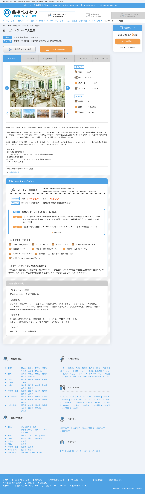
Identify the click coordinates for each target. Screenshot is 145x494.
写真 (65, 58)
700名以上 (96, 405)
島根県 (30, 396)
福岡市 (32, 452)
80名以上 (100, 399)
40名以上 (65, 399)
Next (68, 88)
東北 (10, 385)
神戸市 (42, 435)
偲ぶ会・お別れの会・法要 (71, 376)
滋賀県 (23, 373)
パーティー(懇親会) (67, 368)
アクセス (83, 58)
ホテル (62, 451)
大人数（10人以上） (84, 396)
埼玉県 (44, 368)
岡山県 (37, 396)
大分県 (23, 408)
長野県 (30, 394)
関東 (10, 368)
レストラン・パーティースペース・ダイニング (83, 451)
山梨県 (23, 394)
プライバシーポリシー (78, 480)
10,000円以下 (87, 428)
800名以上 (106, 405)
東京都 (30, 371)
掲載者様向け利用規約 (13, 483)
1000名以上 (75, 408)
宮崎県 (30, 408)
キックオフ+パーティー (94, 373)
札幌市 (23, 441)
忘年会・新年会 (81, 368)
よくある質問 (98, 480)
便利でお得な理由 (71, 5)
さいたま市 (25, 427)
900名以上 (65, 408)
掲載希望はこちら (115, 480)
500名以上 (77, 405)
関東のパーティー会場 (26, 20)
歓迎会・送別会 (95, 368)
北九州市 (24, 452)
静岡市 (23, 438)
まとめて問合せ (127, 41)
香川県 (37, 399)
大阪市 (30, 435)
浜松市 (30, 438)
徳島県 (30, 399)
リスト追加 (20, 49)
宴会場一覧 (47, 58)
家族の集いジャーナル (80, 485)
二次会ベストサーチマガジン (55, 485)
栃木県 (30, 368)
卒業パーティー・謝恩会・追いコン (96, 376)
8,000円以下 (75, 428)
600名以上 (87, 405)
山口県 (23, 399)
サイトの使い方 (55, 5)
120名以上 (79, 402)
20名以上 (97, 396)
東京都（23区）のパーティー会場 (51, 20)
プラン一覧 (57, 232)
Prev (7, 88)
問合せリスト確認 (127, 47)
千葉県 (23, 371)
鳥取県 (23, 396)
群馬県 (37, 368)
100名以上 (69, 402)
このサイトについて (21, 480)
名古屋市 (38, 438)
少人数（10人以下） (67, 396)
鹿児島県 (38, 408)
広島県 (44, 396)
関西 (10, 373)
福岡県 (23, 405)
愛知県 (37, 379)
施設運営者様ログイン (109, 5)
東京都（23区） (27, 429)
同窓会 (107, 373)
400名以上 (67, 405)
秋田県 (44, 385)
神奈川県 (38, 371)
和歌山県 (31, 376)
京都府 (30, 373)
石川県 (37, 391)
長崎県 (37, 405)
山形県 (23, 388)
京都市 (23, 435)
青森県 (23, 385)
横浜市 (37, 429)
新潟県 (23, 391)
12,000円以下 (99, 428)
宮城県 (37, 385)
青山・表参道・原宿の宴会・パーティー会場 (83, 20)
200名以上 (98, 402)
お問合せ (30, 483)
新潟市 (23, 447)
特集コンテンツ (101, 58)
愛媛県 (44, 399)
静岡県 (30, 379)
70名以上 (91, 399)
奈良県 (23, 376)
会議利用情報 (14, 172)
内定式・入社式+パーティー (73, 373)
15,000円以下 (65, 431)
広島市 (30, 449)
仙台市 (23, 444)
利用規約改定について (56, 480)
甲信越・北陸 (13, 391)
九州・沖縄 (12, 405)
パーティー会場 (8, 20)
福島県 (30, 388)
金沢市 (30, 447)
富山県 (30, 391)
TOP (6, 480)
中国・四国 (12, 396)
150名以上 (88, 402)
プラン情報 (29, 58)
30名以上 (106, 396)
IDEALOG (125, 488)
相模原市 (24, 432)
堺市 (36, 435)
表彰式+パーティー (80, 371)
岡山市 (23, 449)
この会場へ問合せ (56, 49)
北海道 (10, 382)
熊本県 (44, 405)
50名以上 (74, 399)
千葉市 (33, 427)
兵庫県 (44, 373)
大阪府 (37, 373)
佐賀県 (30, 405)
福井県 (44, 391)
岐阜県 (23, 379)
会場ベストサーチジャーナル (27, 485)
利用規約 (38, 480)
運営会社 (43, 483)
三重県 (44, 379)
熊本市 (39, 452)
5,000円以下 (64, 428)
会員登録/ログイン (89, 5)
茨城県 (23, 368)
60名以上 (82, 399)
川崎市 (44, 429)
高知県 (23, 402)
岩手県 (30, 385)
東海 (10, 379)
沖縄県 (23, 411)
